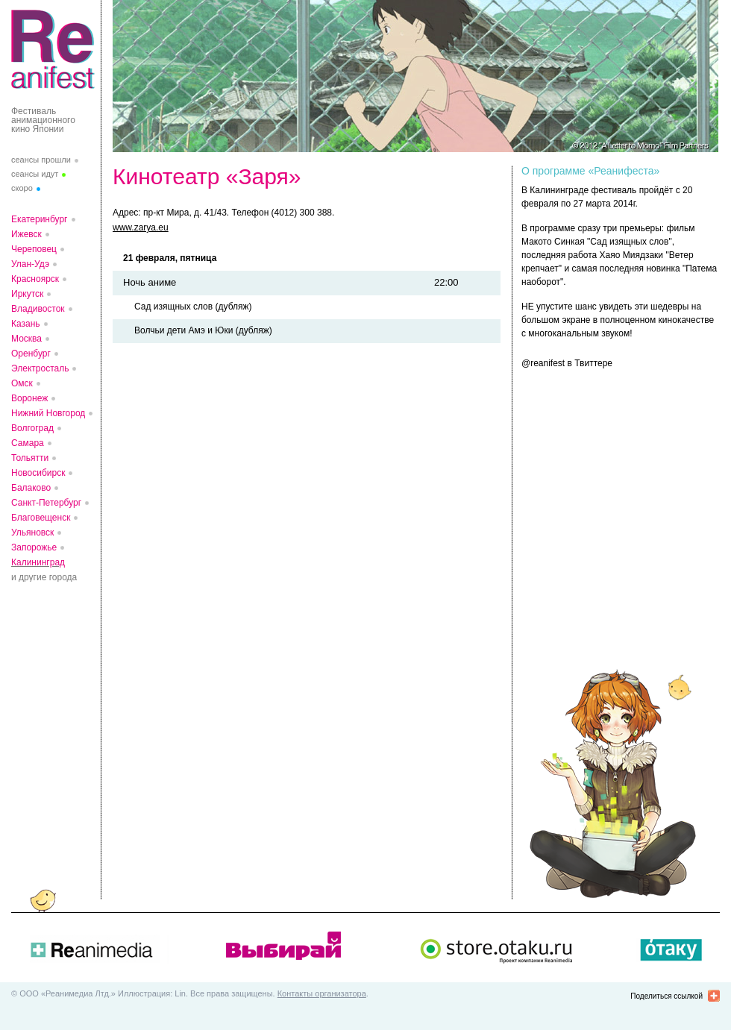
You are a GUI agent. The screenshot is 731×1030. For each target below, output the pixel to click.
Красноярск (35, 279)
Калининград (38, 562)
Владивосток (38, 309)
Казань (25, 323)
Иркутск (27, 294)
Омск (22, 383)
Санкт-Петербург (46, 502)
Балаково (31, 488)
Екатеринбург (39, 219)
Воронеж (29, 398)
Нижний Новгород (48, 413)
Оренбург (31, 353)
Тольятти (29, 458)
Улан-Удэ (30, 264)
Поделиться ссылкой (666, 996)
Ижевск (26, 234)
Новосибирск (38, 473)
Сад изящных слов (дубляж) (192, 306)
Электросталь (40, 368)
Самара (27, 443)
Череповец (34, 249)
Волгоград (32, 428)
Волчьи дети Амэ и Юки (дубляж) (203, 330)
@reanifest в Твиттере (566, 363)
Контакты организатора (321, 993)
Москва (26, 338)
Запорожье (34, 547)
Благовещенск (40, 517)
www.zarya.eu (141, 227)
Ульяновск (32, 532)
